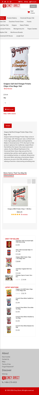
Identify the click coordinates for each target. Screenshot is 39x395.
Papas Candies (32, 29)
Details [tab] (8, 126)
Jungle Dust (20, 36)
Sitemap (5, 374)
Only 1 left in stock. (10, 113)
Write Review (8, 89)
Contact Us (5, 359)
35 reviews (24, 214)
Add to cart (9, 109)
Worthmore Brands (16, 32)
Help (26, 2)
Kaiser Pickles (24, 25)
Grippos (14, 25)
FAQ (21, 2)
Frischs (29, 21)
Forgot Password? (8, 366)
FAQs (3, 362)
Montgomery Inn (19, 29)
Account (33, 2)
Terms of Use (6, 364)
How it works (6, 357)
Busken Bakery (12, 18)
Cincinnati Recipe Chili (27, 18)
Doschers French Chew (16, 21)
